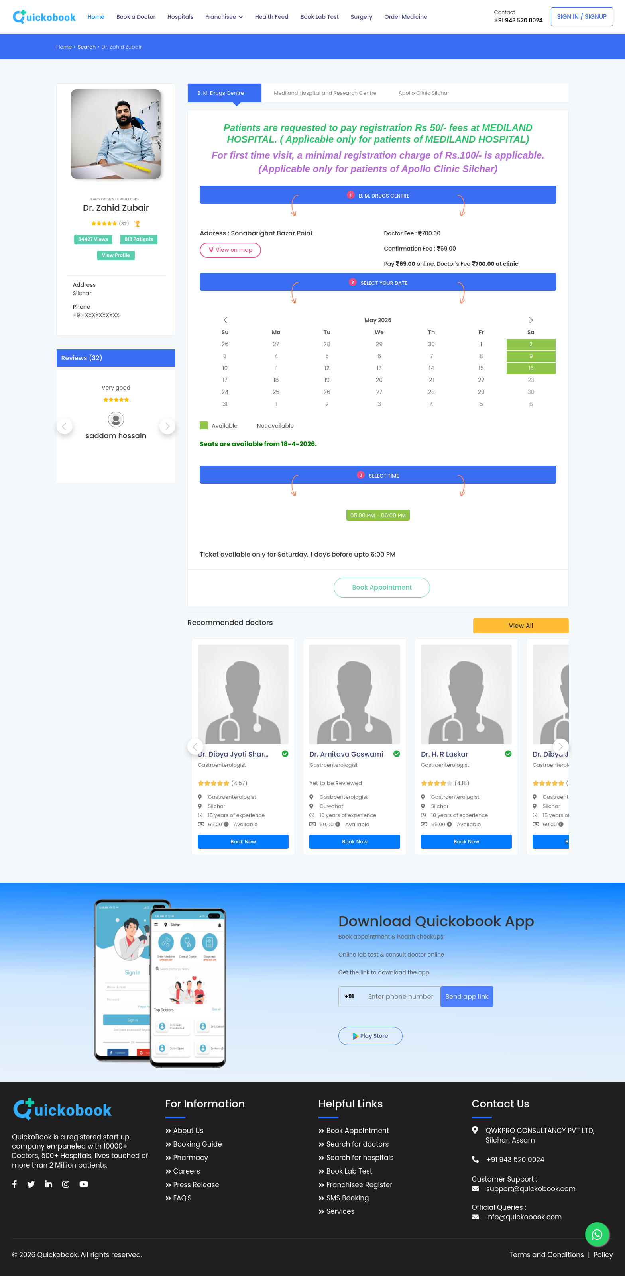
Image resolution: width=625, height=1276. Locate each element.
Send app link (467, 996)
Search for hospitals (360, 1157)
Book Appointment (357, 1130)
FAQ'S (182, 1198)
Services (340, 1211)
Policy (603, 1255)
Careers (186, 1171)
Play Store (370, 1036)
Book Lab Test (349, 1171)
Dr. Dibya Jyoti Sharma (235, 754)
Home (64, 47)
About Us (188, 1130)
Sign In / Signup (582, 16)
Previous (65, 426)
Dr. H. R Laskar (444, 754)
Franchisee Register (359, 1185)
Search (87, 47)
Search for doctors (357, 1144)
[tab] (224, 92)
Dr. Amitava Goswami (346, 754)
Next (167, 426)
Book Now (243, 841)
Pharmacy (190, 1157)
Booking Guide (197, 1144)
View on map (230, 250)
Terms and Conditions (546, 1255)
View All (521, 625)
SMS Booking (347, 1198)
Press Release (196, 1185)
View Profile (116, 255)
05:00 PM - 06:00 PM (378, 515)
